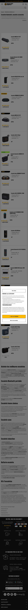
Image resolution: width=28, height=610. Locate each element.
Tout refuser (14, 290)
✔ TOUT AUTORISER (14, 316)
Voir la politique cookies (7, 304)
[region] (14, 305)
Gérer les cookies (14, 320)
